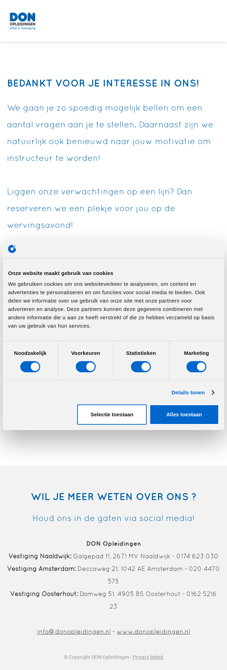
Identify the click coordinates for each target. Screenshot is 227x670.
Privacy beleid (148, 657)
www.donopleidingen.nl (153, 631)
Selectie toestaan (111, 414)
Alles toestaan (184, 414)
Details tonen (188, 392)
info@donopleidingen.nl (74, 631)
